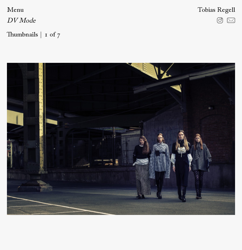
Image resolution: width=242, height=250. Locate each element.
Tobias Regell (216, 10)
